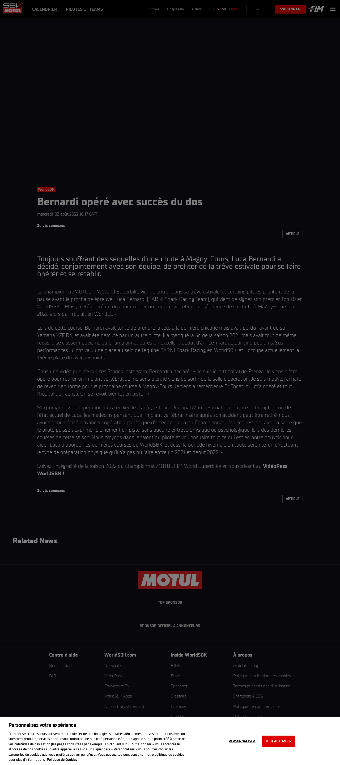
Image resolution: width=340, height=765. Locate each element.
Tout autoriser (278, 741)
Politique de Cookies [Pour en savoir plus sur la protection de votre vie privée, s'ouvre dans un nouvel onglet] (62, 760)
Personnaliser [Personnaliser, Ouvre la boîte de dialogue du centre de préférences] (242, 741)
